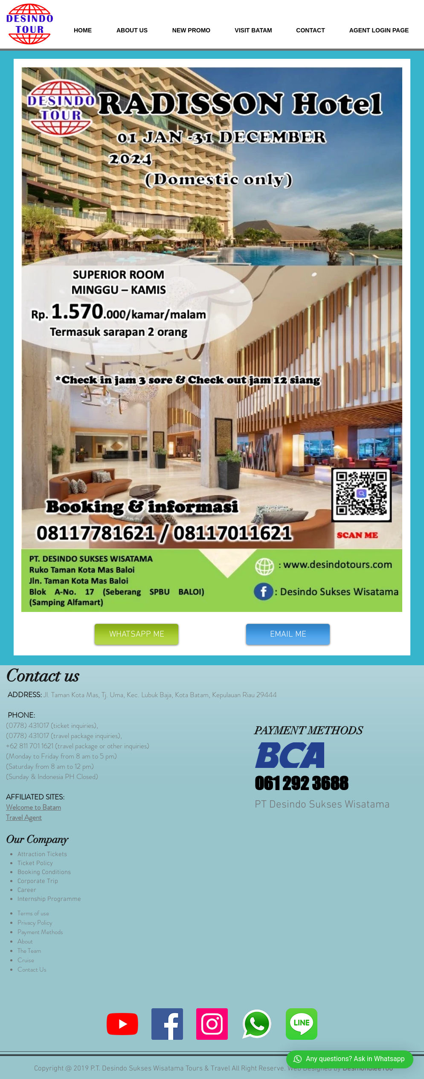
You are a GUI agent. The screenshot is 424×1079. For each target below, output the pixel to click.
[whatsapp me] (257, 1024)
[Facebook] (167, 1024)
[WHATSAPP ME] (136, 634)
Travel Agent (24, 817)
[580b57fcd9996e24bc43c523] (301, 1024)
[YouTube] (122, 1024)
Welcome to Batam (33, 807)
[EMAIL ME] (288, 634)
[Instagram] (212, 1024)
